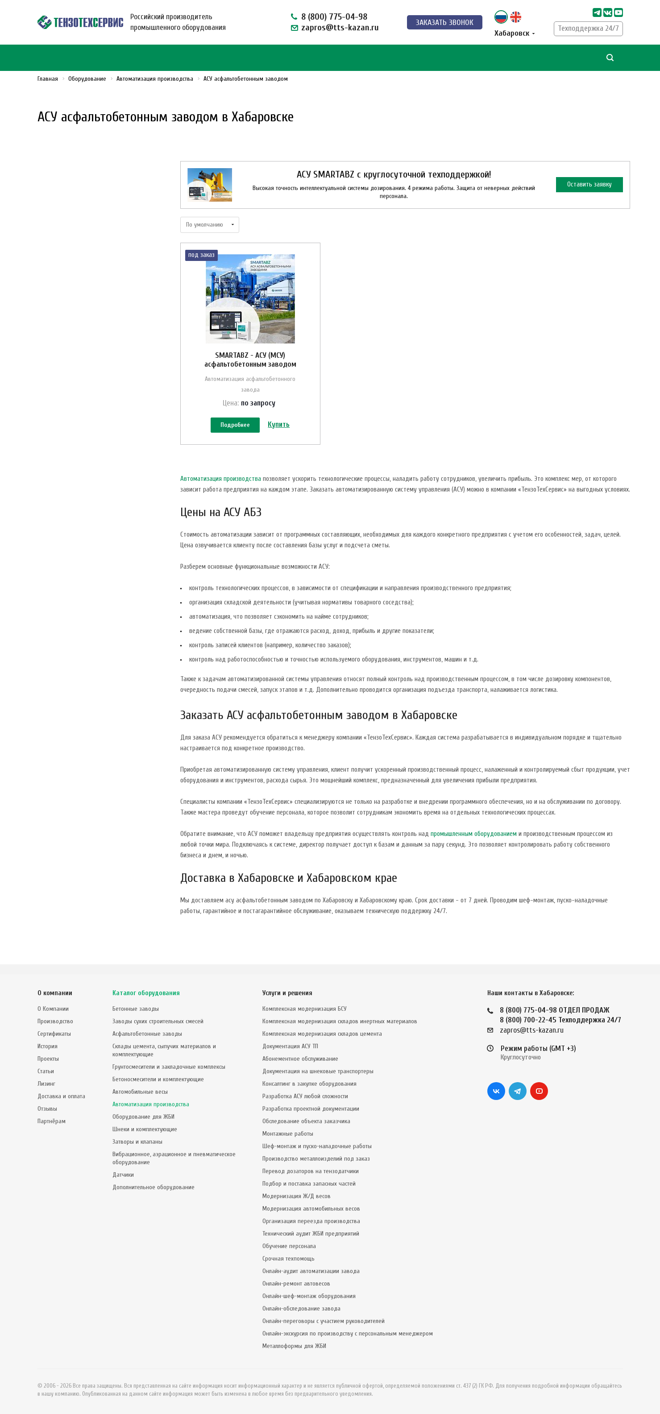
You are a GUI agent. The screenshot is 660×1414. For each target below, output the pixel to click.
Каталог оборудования (146, 993)
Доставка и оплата (61, 1096)
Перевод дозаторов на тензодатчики (310, 1171)
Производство (55, 1021)
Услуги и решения (287, 993)
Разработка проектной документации (310, 1108)
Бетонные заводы (135, 1009)
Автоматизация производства (220, 488)
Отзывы (47, 1108)
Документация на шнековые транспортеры (318, 1071)
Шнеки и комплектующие (144, 1129)
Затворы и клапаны (137, 1141)
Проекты (48, 1059)
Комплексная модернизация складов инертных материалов (339, 1021)
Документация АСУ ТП (290, 1046)
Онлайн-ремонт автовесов (296, 1283)
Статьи (45, 1071)
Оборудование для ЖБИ (143, 1116)
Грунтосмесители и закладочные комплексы (168, 1067)
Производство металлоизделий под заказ (316, 1158)
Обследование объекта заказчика (306, 1121)
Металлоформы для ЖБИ (294, 1346)
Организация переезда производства (311, 1221)
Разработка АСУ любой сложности (305, 1096)
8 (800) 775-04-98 (334, 17)
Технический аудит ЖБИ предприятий (310, 1233)
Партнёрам (51, 1121)
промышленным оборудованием (474, 844)
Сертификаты (54, 1034)
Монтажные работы (287, 1133)
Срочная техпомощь (288, 1258)
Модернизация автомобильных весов (311, 1208)
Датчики (123, 1174)
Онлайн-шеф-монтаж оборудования (309, 1296)
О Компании (53, 1009)
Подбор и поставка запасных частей (309, 1183)
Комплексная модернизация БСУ (304, 1009)
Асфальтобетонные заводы (147, 1034)
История (47, 1046)
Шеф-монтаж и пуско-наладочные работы (317, 1146)
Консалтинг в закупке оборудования (309, 1083)
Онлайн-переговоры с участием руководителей (323, 1321)
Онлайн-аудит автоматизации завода (311, 1271)
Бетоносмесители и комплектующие (158, 1079)
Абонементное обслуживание (300, 1059)
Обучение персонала (289, 1246)
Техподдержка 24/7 (588, 28)
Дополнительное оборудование (153, 1187)
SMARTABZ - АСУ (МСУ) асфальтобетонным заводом (250, 359)
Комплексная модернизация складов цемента (322, 1034)
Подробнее (235, 426)
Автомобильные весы (140, 1092)
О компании (54, 993)
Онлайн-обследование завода (301, 1308)
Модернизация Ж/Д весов (296, 1196)
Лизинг (46, 1083)
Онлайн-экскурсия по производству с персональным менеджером (347, 1333)
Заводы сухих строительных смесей (157, 1021)
